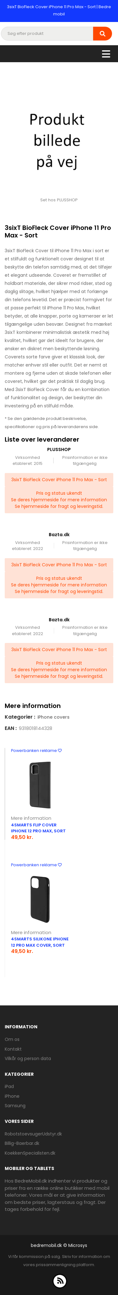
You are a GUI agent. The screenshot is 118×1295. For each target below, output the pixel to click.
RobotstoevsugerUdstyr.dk (33, 1134)
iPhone (12, 1096)
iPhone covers (53, 717)
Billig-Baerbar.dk (22, 1143)
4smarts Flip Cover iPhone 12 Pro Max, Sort (38, 828)
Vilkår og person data (28, 1058)
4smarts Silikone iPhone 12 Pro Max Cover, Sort (40, 942)
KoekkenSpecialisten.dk (30, 1153)
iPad (9, 1086)
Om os (12, 1039)
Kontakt (13, 1049)
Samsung (15, 1105)
